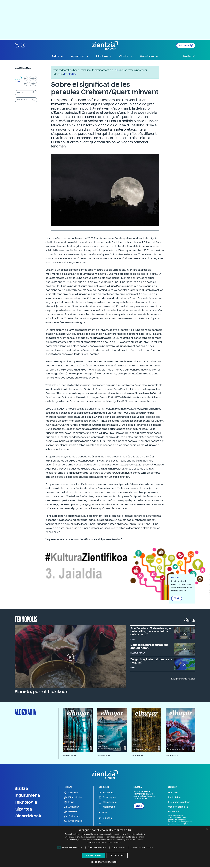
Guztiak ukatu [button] (117, 855)
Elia (116, 70)
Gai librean (107, 806)
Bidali (176, 598)
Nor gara (173, 792)
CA (31, 83)
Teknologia (26, 802)
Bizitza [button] (57, 56)
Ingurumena (27, 795)
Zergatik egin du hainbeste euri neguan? (151, 661)
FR (35, 78)
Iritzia (69, 802)
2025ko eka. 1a (172, 755)
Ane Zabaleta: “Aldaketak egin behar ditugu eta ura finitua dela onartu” (150, 631)
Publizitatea (174, 797)
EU (26, 78)
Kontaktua (173, 811)
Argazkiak (71, 806)
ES (31, 78)
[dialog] (105, 846)
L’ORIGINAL (70, 73)
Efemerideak (108, 802)
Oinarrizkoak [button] (149, 56)
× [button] (207, 829)
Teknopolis (26, 619)
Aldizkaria (186, 45)
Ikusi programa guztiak (183, 678)
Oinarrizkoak (28, 815)
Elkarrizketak (73, 797)
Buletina (189, 56)
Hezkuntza (106, 792)
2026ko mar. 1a (69, 755)
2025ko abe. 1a (103, 755)
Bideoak (70, 811)
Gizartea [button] (126, 56)
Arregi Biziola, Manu (23, 68)
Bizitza (21, 788)
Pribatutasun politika (179, 802)
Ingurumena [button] (80, 56)
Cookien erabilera (178, 806)
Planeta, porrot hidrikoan (42, 691)
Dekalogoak (107, 797)
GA (35, 83)
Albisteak (71, 792)
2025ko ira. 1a (137, 755)
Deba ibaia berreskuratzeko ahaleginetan (149, 646)
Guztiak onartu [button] (93, 855)
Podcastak (72, 816)
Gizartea (23, 809)
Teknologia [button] (104, 56)
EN (26, 83)
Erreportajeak (73, 821)
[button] (17, 45)
